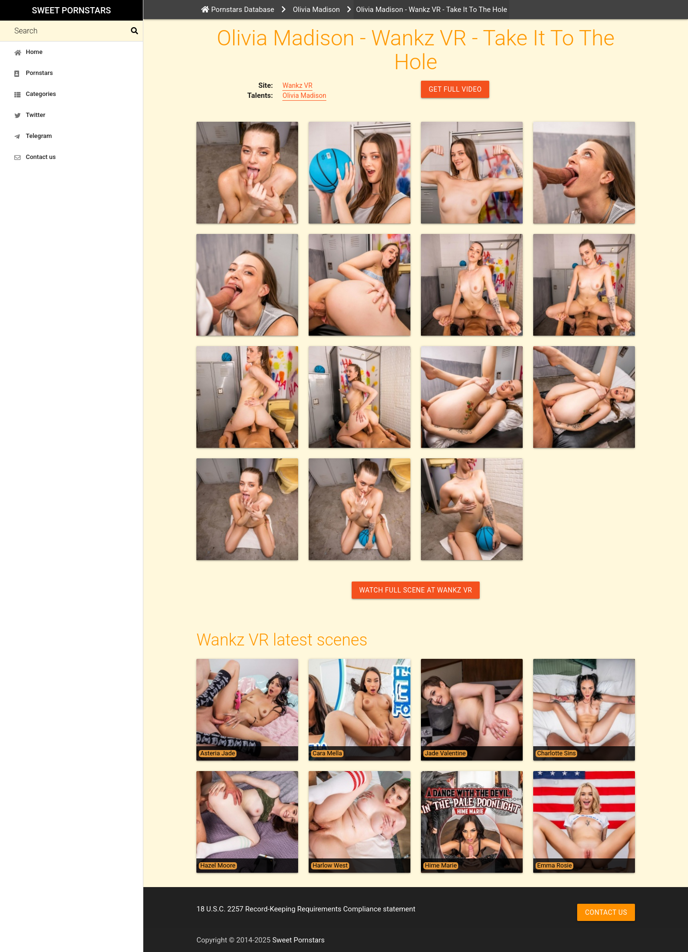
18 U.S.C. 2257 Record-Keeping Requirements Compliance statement (305, 909)
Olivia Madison (304, 95)
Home (28, 52)
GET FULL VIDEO (455, 89)
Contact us (35, 157)
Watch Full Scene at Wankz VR (416, 590)
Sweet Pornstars (71, 10)
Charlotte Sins (556, 753)
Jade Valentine (445, 753)
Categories (35, 94)
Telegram (33, 136)
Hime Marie (441, 865)
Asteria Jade (217, 753)
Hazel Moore (217, 865)
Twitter (29, 115)
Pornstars (33, 73)
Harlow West (330, 865)
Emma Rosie (554, 865)
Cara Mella (327, 753)
